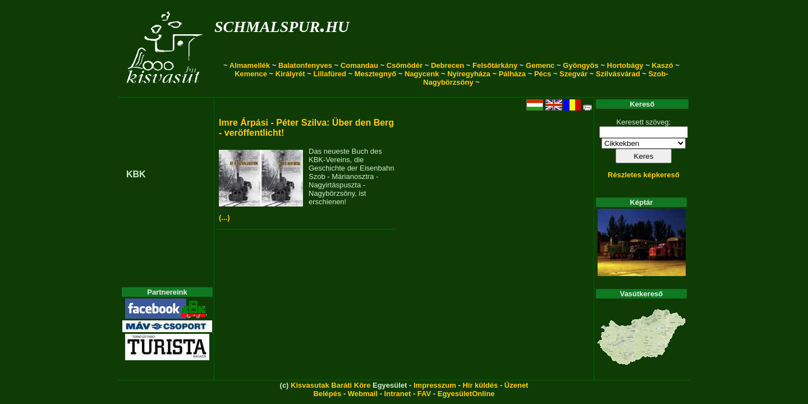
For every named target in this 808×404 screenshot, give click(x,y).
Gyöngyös (581, 65)
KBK (136, 174)
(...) (224, 217)
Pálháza (512, 74)
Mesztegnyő (375, 74)
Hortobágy (625, 65)
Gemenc (540, 65)
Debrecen (447, 65)
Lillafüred (329, 74)
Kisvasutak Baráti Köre (330, 385)
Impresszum (435, 385)
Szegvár (573, 74)
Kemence (251, 74)
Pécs (542, 74)
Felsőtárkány (494, 65)
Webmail (363, 393)
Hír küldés (480, 385)
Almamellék (249, 65)
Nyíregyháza (468, 74)
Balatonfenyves (305, 65)
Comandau (359, 65)
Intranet (397, 393)
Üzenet (516, 385)
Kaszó (662, 65)
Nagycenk (422, 74)
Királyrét (290, 74)
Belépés (327, 393)
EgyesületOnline (466, 393)
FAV (424, 393)
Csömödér (405, 65)
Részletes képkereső (644, 175)
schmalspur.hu (281, 24)
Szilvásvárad (618, 74)
